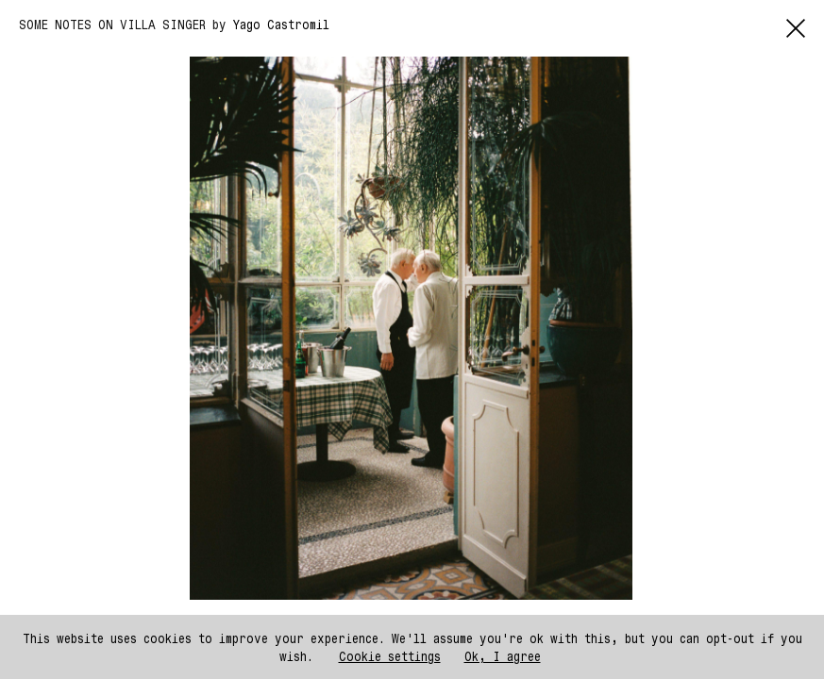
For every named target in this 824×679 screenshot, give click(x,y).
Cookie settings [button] (390, 656)
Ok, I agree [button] (502, 656)
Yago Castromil (281, 24)
